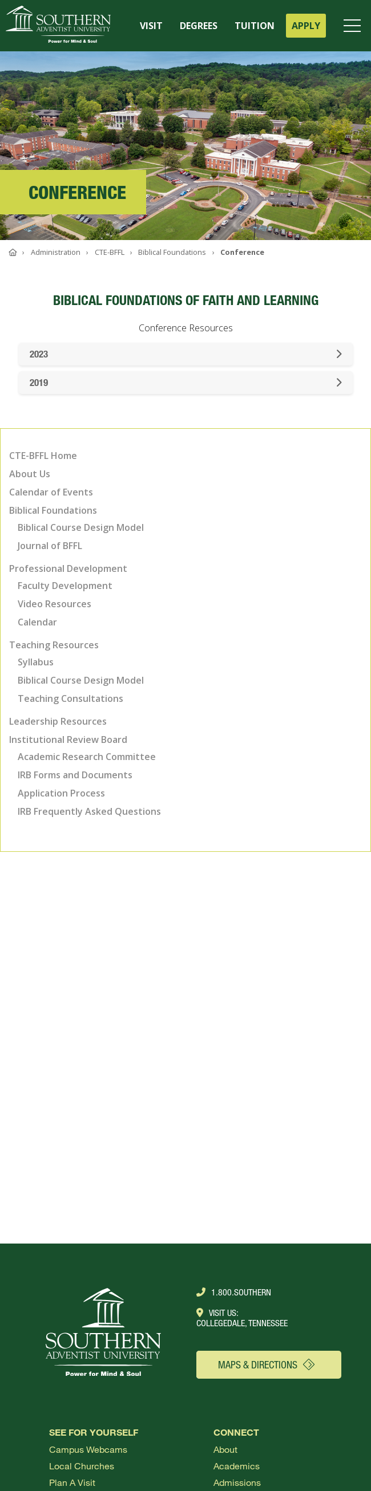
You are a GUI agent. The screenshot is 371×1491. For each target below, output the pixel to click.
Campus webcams (88, 1449)
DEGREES (198, 25)
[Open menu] (354, 25)
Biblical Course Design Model (81, 527)
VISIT (151, 25)
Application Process (61, 793)
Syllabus (36, 662)
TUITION (255, 25)
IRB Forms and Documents (75, 775)
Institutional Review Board (68, 739)
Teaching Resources (54, 645)
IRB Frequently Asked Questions (89, 811)
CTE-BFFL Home (43, 455)
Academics (236, 1465)
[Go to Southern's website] (58, 25)
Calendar (37, 622)
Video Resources (54, 604)
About (225, 1449)
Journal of (50, 545)
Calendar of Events (51, 492)
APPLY (306, 25)
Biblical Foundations (53, 510)
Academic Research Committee (87, 756)
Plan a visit (72, 1482)
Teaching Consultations (70, 698)
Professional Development (68, 568)
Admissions (237, 1482)
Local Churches (81, 1465)
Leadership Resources (58, 721)
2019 (186, 382)
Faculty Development (65, 585)
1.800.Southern (233, 1292)
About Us (29, 474)
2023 (186, 354)
